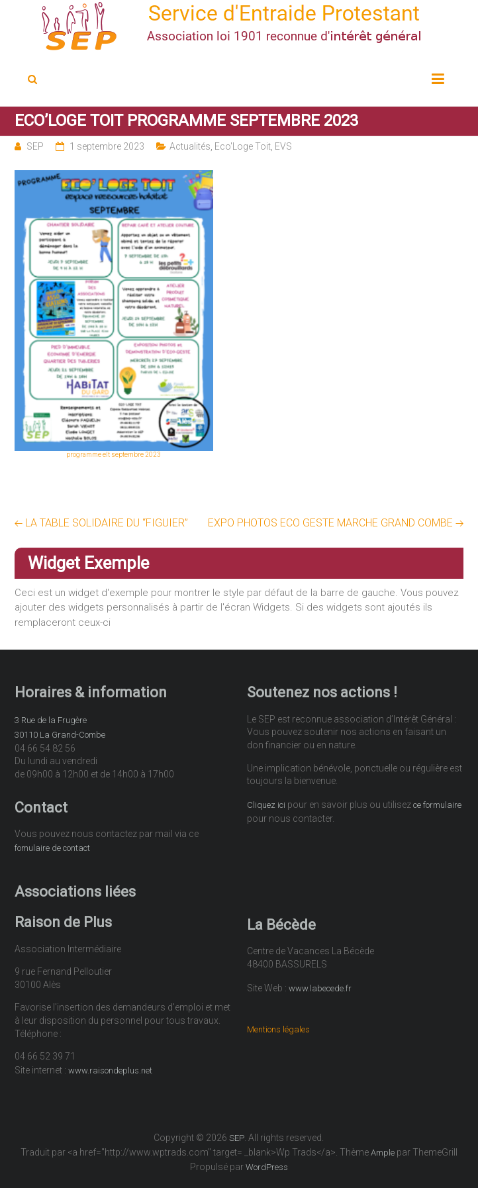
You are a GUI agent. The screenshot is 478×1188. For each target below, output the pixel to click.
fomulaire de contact (52, 848)
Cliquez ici (266, 805)
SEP (35, 146)
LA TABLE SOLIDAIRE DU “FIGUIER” (102, 523)
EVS (283, 146)
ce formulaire (437, 805)
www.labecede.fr (320, 988)
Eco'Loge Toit (243, 146)
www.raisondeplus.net (110, 1070)
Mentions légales (278, 1029)
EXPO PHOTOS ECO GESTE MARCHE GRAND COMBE (336, 523)
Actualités (190, 146)
